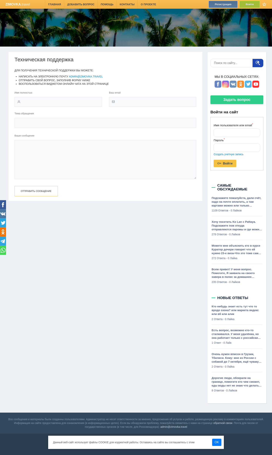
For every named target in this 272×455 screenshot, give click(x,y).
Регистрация (223, 4)
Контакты (127, 4)
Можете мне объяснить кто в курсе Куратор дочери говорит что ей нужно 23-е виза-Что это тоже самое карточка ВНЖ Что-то (237, 249)
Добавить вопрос (80, 4)
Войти (250, 4)
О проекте (148, 4)
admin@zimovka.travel (86, 76)
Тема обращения (24, 113)
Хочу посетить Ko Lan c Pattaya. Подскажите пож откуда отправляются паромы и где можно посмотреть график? (236, 225)
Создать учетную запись (228, 154)
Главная (54, 4)
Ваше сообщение (24, 135)
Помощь (107, 4)
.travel (17, 4)
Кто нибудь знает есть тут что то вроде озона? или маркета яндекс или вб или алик (235, 310)
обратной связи (222, 423)
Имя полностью (23, 92)
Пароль (219, 140)
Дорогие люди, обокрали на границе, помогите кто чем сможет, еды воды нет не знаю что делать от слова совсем (236, 381)
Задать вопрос (236, 99)
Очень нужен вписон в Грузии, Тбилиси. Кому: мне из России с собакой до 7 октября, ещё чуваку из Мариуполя (235, 358)
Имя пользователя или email (233, 125)
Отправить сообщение (36, 198)
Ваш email (115, 92)
